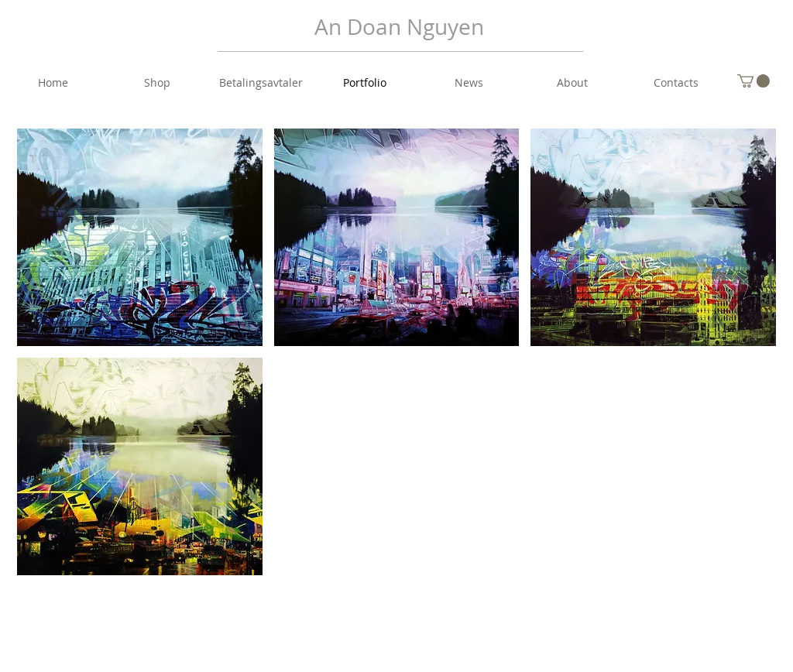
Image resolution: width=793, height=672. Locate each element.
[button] (753, 80)
